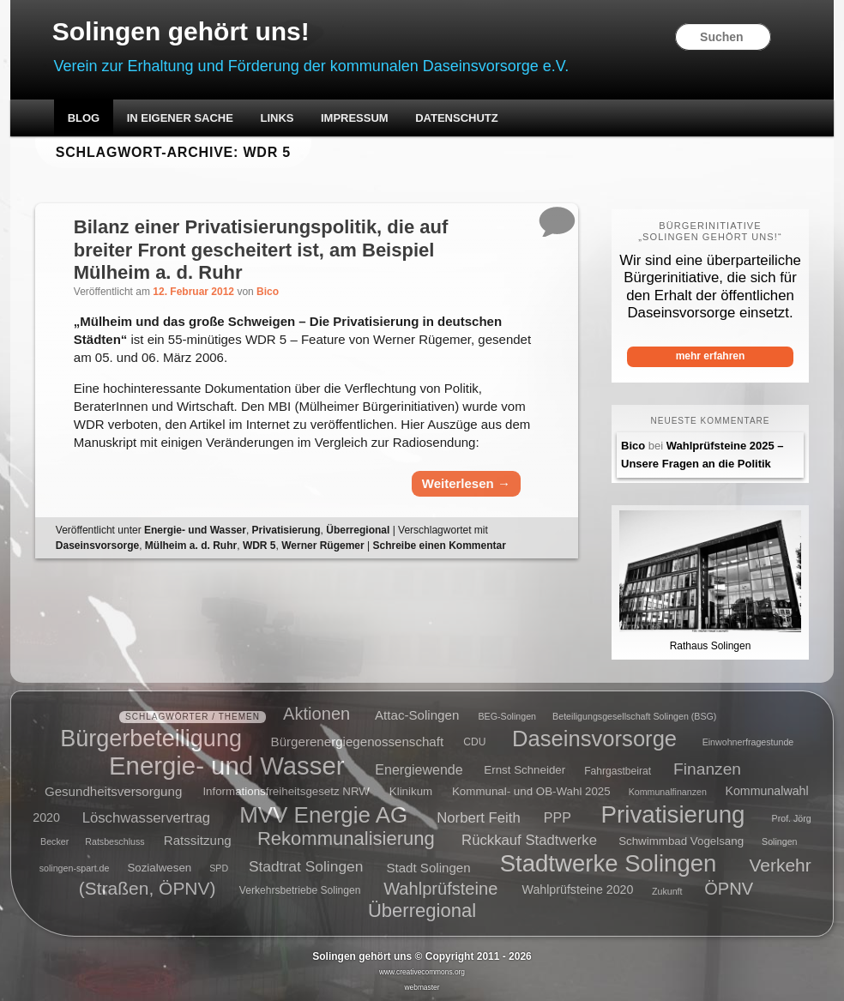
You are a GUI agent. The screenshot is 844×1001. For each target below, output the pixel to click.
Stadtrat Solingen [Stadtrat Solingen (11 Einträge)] (306, 866)
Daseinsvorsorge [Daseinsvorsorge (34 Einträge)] (594, 738)
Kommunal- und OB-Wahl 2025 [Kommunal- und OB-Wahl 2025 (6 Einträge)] (531, 791)
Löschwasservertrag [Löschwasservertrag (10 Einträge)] (146, 817)
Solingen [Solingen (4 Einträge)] (779, 841)
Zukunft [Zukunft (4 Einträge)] (667, 891)
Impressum (355, 118)
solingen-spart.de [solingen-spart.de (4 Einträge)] (74, 868)
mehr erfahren (710, 356)
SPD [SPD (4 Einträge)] (218, 868)
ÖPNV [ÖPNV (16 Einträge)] (728, 888)
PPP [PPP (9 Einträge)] (557, 817)
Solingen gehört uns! (181, 31)
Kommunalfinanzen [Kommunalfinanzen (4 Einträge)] (668, 792)
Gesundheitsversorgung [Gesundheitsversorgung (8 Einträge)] (113, 790)
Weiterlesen (466, 483)
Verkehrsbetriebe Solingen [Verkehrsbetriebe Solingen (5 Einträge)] (300, 891)
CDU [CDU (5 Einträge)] (474, 742)
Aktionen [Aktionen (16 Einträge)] (316, 713)
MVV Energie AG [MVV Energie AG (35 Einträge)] (323, 814)
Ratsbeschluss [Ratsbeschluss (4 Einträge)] (114, 841)
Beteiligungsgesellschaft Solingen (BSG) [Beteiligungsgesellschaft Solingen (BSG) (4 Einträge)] (634, 716)
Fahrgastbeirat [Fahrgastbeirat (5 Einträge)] (617, 771)
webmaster (422, 987)
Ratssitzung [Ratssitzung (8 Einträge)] (198, 840)
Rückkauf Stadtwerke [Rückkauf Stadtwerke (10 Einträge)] (529, 840)
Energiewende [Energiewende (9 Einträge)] (418, 770)
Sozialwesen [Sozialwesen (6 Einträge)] (159, 867)
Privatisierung (286, 530)
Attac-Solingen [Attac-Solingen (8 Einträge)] (417, 715)
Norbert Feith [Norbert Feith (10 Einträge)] (478, 817)
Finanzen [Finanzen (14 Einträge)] (707, 769)
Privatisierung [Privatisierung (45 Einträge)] (673, 813)
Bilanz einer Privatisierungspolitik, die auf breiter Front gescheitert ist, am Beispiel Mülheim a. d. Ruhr (261, 249)
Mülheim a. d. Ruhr (191, 546)
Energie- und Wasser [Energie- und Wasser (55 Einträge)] (226, 765)
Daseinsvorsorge (97, 546)
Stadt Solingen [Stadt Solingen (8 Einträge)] (428, 866)
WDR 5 (259, 546)
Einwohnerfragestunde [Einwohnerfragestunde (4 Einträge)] (748, 742)
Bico (267, 292)
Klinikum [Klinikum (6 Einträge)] (410, 791)
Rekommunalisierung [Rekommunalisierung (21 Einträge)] (346, 838)
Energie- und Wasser (195, 530)
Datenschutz (456, 118)
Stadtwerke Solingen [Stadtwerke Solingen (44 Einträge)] (608, 863)
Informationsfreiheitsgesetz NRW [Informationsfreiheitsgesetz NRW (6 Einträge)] (286, 791)
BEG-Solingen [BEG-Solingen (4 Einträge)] (507, 716)
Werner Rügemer (322, 546)
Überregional (357, 530)
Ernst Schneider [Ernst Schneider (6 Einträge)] (524, 770)
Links (276, 118)
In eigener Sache (180, 118)
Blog (84, 118)
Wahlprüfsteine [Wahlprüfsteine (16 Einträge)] (440, 888)
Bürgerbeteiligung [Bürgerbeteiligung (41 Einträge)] (151, 738)
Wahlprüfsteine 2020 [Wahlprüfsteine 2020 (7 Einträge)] (578, 890)
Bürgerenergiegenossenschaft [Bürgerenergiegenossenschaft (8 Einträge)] (357, 740)
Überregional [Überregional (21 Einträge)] (422, 910)
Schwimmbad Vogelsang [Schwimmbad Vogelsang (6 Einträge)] (681, 841)
